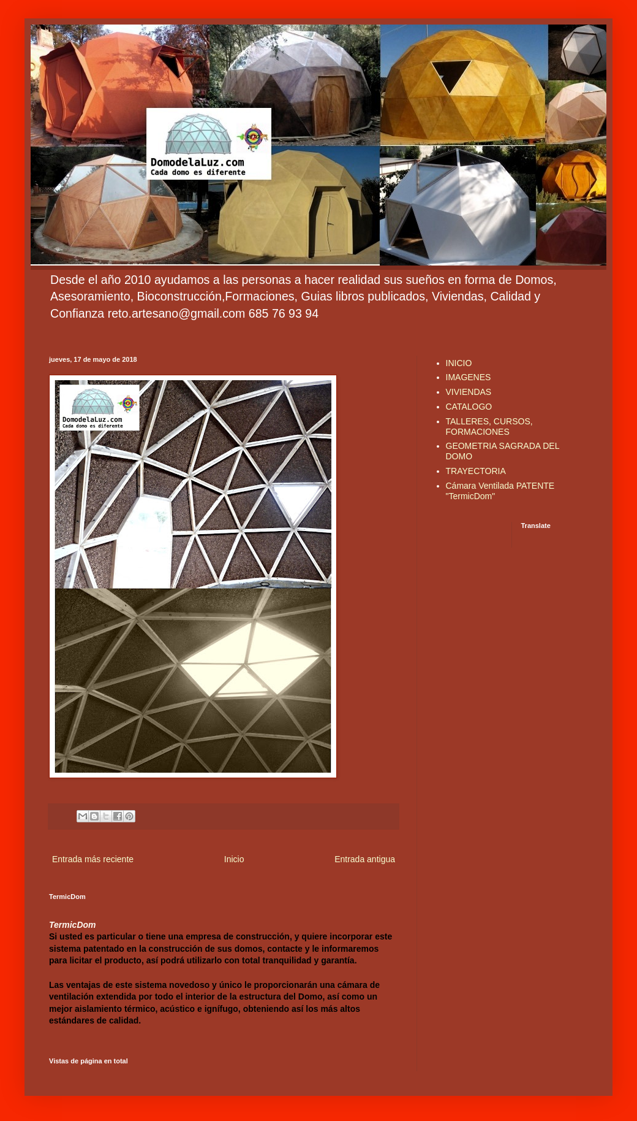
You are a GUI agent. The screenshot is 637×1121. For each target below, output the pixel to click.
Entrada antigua (364, 859)
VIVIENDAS (469, 392)
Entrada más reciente (93, 859)
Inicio (234, 859)
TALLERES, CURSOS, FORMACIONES (489, 426)
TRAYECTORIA (476, 471)
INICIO (459, 363)
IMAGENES (468, 377)
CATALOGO (469, 406)
